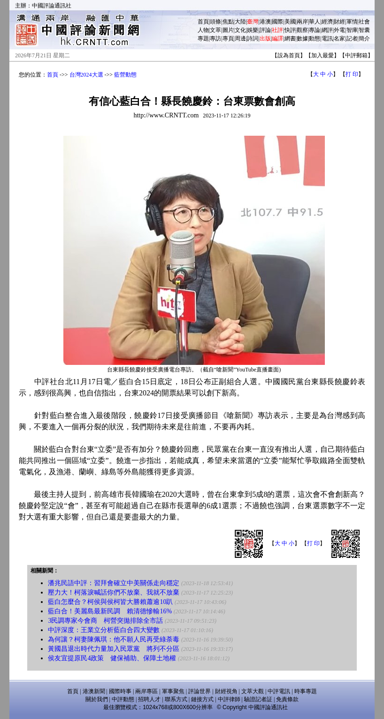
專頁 (228, 38)
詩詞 (252, 38)
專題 (203, 38)
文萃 (215, 30)
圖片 (228, 30)
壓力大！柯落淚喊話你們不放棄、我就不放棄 (113, 592)
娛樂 (252, 30)
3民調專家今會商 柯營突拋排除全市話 (105, 620)
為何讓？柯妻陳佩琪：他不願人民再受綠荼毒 (113, 639)
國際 (277, 21)
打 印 (352, 74)
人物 (203, 30)
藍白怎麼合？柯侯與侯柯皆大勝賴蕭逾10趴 (110, 601)
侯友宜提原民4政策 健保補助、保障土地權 (112, 658)
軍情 (352, 21)
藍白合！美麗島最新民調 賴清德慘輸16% (110, 611)
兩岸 (302, 21)
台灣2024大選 (86, 74)
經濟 (327, 21)
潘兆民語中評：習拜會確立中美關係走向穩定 (113, 583)
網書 (290, 38)
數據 (302, 38)
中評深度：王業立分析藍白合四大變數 (104, 630)
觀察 (302, 30)
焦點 (228, 21)
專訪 (215, 38)
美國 (290, 21)
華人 (314, 21)
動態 (314, 38)
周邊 (240, 38)
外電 (339, 30)
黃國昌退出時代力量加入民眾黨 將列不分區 (113, 648)
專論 (314, 30)
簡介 (364, 38)
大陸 (240, 21)
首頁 (203, 21)
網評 (327, 30)
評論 (265, 30)
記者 (352, 38)
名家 (339, 38)
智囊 (364, 30)
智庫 (352, 30)
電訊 (327, 38)
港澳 (265, 21)
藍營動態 (125, 74)
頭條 (215, 21)
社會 (364, 21)
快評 (290, 30)
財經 (339, 21)
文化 (240, 30)
